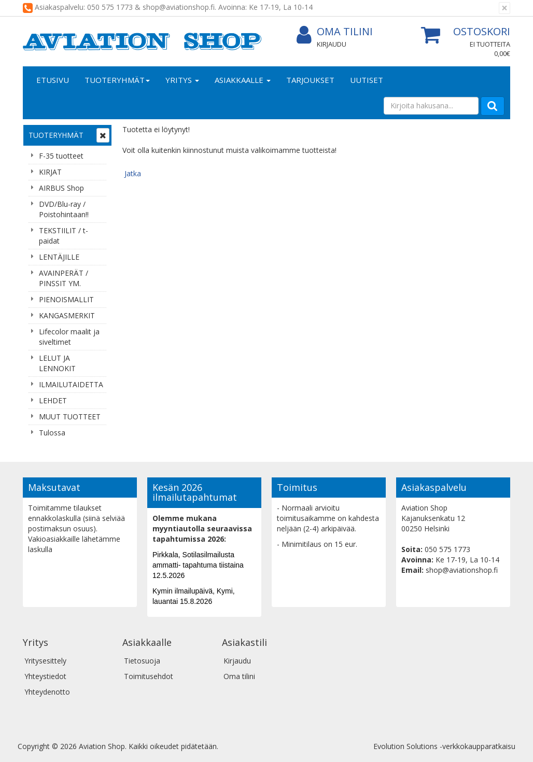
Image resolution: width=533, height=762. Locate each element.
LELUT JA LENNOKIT (57, 363)
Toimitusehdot (148, 676)
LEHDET (53, 400)
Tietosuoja (142, 661)
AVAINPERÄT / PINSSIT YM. (63, 278)
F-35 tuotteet (61, 156)
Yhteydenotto (47, 692)
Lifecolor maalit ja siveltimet (69, 337)
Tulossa (52, 433)
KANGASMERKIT (67, 315)
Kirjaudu (331, 44)
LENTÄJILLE (59, 257)
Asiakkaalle (243, 80)
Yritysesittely (45, 661)
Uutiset (366, 80)
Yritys (182, 80)
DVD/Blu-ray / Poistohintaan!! (64, 209)
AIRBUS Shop (61, 188)
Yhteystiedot (45, 676)
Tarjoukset (310, 80)
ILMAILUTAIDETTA (71, 384)
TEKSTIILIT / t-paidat (63, 235)
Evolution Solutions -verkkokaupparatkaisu (444, 746)
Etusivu (52, 80)
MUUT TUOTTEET (70, 416)
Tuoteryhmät (117, 80)
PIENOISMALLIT (66, 299)
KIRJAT (50, 172)
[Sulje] (504, 8)
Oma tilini (335, 31)
